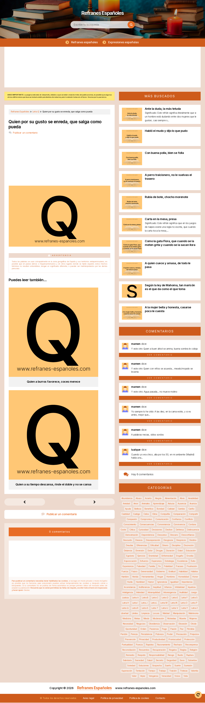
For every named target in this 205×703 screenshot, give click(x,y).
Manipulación (179, 613)
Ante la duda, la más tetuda (163, 109)
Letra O (184, 603)
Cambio (181, 509)
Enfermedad (167, 556)
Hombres (170, 577)
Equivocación (130, 561)
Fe (159, 566)
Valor (134, 676)
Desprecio (181, 540)
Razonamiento (163, 645)
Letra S (145, 608)
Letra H (125, 603)
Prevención (130, 640)
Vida (185, 676)
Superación (126, 671)
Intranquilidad (154, 593)
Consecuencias (147, 525)
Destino (192, 540)
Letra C (155, 598)
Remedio (130, 655)
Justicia (125, 598)
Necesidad (128, 624)
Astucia (171, 504)
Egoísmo (130, 556)
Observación (169, 624)
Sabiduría (127, 660)
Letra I (135, 603)
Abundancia (126, 498)
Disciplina (176, 545)
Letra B (145, 598)
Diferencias (142, 545)
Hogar (160, 577)
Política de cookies (139, 698)
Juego (194, 593)
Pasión (173, 629)
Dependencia (148, 535)
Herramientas (148, 577)
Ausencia (182, 504)
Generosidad (147, 572)
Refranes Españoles (102, 11)
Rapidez (150, 645)
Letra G (194, 598)
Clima (154, 514)
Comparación (179, 514)
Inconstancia (129, 587)
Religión (193, 650)
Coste (123, 530)
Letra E (175, 598)
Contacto (160, 698)
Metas (137, 619)
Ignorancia (162, 582)
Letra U (165, 608)
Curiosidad (143, 530)
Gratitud (172, 572)
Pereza (134, 634)
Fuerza (125, 572)
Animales (146, 504)
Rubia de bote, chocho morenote (166, 197)
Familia (152, 566)
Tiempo (151, 671)
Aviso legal (88, 698)
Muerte (182, 619)
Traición (173, 671)
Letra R (135, 608)
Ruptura (190, 655)
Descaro (174, 535)
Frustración (192, 566)
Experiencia (128, 566)
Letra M (163, 603)
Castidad (126, 514)
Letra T (155, 608)
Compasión (132, 519)
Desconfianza (187, 535)
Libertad (125, 613)
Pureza (139, 645)
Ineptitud (157, 587)
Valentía (194, 671)
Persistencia (146, 634)
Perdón (124, 634)
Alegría (158, 498)
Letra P (194, 603)
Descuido (127, 540)
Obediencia (154, 624)
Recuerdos (144, 650)
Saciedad (139, 660)
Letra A (135, 598)
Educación (191, 551)
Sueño (168, 666)
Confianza (176, 519)
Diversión (140, 551)
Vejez (142, 676)
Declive (168, 530)
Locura (156, 613)
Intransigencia (169, 593)
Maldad (166, 613)
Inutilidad (184, 593)
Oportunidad (131, 629)
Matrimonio (194, 613)
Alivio (182, 498)
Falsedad (141, 566)
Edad (180, 551)
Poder (170, 634)
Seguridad (171, 660)
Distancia (128, 551)
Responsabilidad (156, 655)
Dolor (150, 551)
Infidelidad (180, 587)
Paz (181, 629)
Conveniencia (163, 525)
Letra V (175, 608)
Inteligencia (127, 593)
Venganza (153, 676)
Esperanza (156, 561)
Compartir (193, 514)
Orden (143, 629)
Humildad (140, 582)
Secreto (159, 660)
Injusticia (192, 587)
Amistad (126, 504)
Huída (130, 582)
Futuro (134, 572)
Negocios (140, 624)
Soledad (131, 666)
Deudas (129, 545)
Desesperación (153, 540)
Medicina (127, 619)
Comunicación (161, 519)
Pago (164, 629)
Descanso (162, 535)
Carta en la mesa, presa (161, 219)
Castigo (136, 514)
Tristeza (183, 671)
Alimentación (170, 498)
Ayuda (128, 509)
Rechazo (178, 645)
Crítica (132, 530)
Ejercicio (141, 556)
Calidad (171, 509)
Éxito (193, 561)
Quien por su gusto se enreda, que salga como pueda (55, 125)
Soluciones (144, 666)
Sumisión (188, 666)
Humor (151, 582)
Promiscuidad (175, 640)
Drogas (159, 551)
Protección (189, 640)
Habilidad (183, 572)
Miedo (147, 619)
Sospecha (157, 666)
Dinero (165, 545)
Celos (146, 514)
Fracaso (179, 566)
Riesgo (171, 655)
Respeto (142, 655)
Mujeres (193, 619)
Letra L (154, 603)
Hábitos (194, 572)
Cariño (191, 509)
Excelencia (182, 561)
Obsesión (182, 624)
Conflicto (189, 519)
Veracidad (166, 676)
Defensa (180, 530)
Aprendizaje (158, 504)
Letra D (165, 598)
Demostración (131, 535)
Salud (149, 660)
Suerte (177, 666)
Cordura (192, 525)
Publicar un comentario (25, 133)
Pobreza (160, 634)
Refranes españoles (84, 42)
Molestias (171, 619)
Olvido (194, 624)
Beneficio (149, 509)
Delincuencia (193, 530)
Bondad (160, 509)
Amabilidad (193, 498)
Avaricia (193, 504)
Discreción (189, 545)
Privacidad (144, 640)
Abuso (139, 498)
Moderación (158, 619)
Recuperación (159, 650)
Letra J (144, 603)
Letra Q (125, 608)
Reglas (183, 650)
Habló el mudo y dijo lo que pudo (166, 131)
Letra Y (184, 608)
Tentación (140, 671)
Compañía (165, 514)
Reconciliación (129, 650)
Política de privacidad (112, 698)
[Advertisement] (102, 67)
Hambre (125, 577)
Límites (135, 613)
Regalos (173, 650)
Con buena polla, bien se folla (164, 153)
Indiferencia (144, 587)
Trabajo (162, 671)
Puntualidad (127, 645)
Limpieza (145, 613)
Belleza (137, 509)
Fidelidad (168, 566)
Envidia (190, 556)
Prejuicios (194, 634)
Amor (136, 504)
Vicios (177, 676)
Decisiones (157, 530)
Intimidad (140, 593)
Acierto (148, 498)
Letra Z (194, 608)
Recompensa (191, 645)
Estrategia (169, 561)
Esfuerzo (144, 561)
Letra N (174, 603)
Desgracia (168, 540)
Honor (195, 577)
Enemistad (153, 556)
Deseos (139, 540)
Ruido (180, 655)
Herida (135, 577)
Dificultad (154, 545)
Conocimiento (129, 525)
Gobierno (160, 572)
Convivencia (179, 525)
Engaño (179, 556)
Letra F (184, 598)
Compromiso (146, 519)
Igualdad (174, 582)
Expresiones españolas (124, 42)
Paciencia (154, 629)
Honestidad (183, 577)
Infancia (168, 587)
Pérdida (190, 629)
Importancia (187, 582)
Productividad (158, 640)
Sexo (182, 660)
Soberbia (192, 660)
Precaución (181, 634)
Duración (170, 551)
